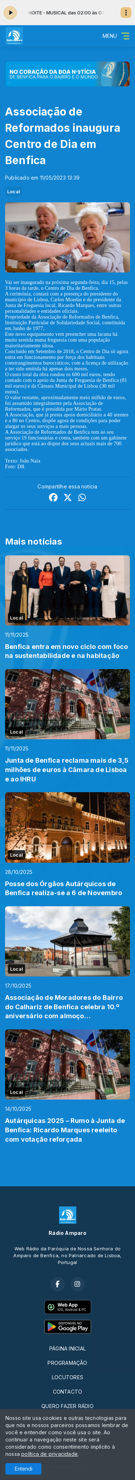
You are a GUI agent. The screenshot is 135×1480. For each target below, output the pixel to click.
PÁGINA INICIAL (67, 1348)
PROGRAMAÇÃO (67, 1363)
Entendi (23, 1469)
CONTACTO (67, 1392)
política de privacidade (49, 1454)
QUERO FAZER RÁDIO (67, 1406)
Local (13, 191)
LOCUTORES (67, 1377)
